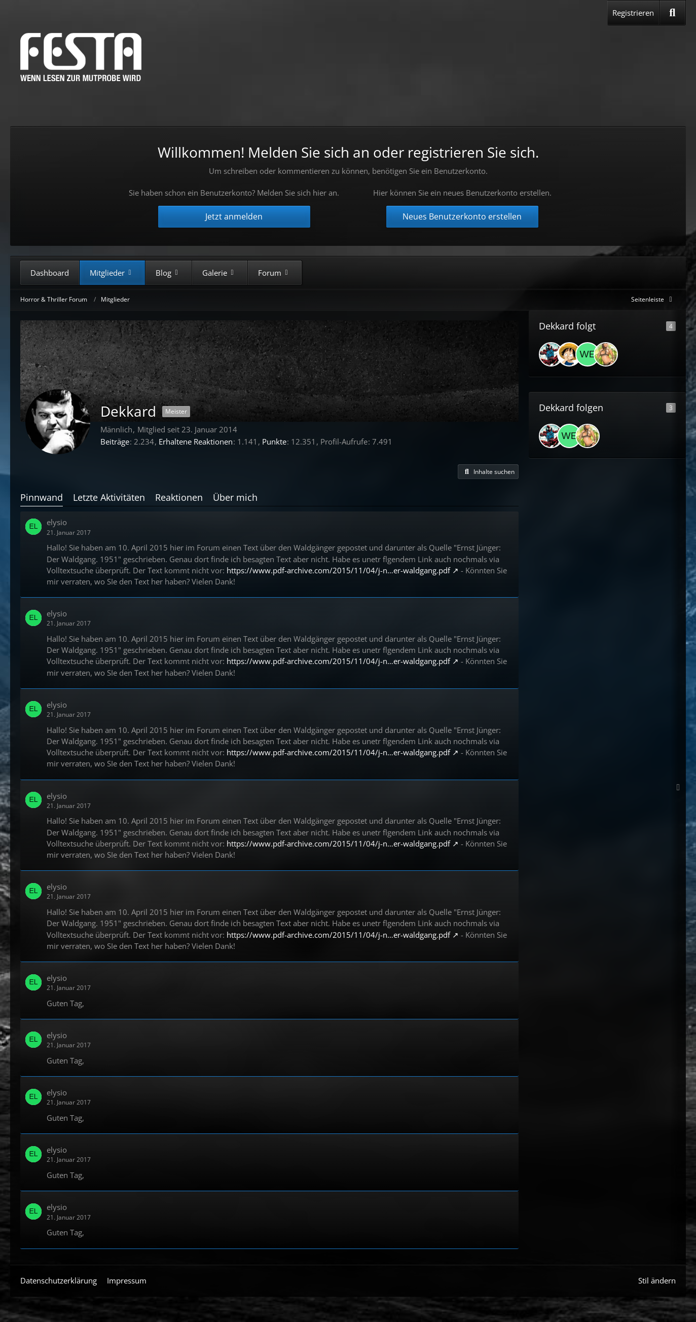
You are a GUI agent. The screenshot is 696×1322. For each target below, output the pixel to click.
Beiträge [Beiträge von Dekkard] (114, 441)
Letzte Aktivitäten (109, 497)
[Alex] (551, 354)
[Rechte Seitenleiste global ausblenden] (653, 299)
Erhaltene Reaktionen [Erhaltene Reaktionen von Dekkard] (196, 441)
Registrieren (633, 13)
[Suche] (672, 13)
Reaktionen (179, 497)
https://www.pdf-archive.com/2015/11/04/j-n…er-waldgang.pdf (338, 570)
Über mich (235, 497)
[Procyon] (569, 354)
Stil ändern (657, 1280)
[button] (488, 472)
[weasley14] (587, 354)
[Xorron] (606, 354)
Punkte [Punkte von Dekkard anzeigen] (274, 441)
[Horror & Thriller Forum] (80, 57)
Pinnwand (41, 497)
